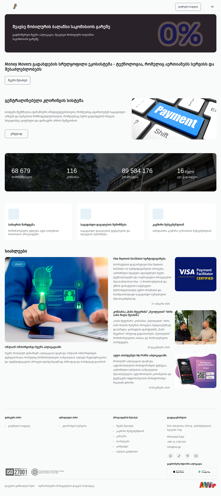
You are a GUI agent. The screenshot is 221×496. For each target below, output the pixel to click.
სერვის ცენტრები (127, 451)
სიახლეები (123, 441)
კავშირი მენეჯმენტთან (130, 431)
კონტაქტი (122, 446)
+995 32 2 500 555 (176, 441)
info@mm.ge (174, 447)
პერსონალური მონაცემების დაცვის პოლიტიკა (66, 486)
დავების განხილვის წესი (20, 486)
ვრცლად (16, 133)
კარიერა (121, 436)
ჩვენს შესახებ (124, 426)
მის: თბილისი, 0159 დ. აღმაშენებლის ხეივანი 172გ (189, 428)
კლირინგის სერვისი (74, 426)
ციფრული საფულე (188, 6)
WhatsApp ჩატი (175, 436)
